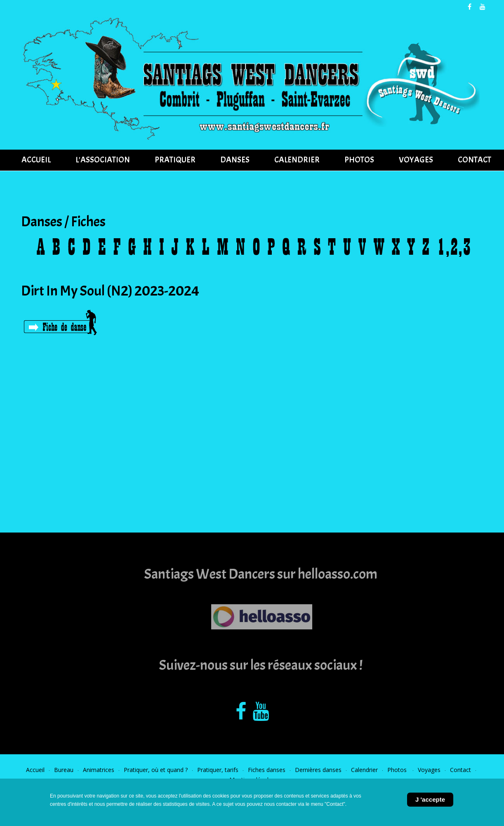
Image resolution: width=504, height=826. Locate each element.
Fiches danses (266, 770)
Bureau (63, 770)
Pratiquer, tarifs (217, 770)
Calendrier (364, 770)
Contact (460, 770)
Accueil (35, 770)
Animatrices (98, 770)
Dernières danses (318, 770)
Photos (397, 770)
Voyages (429, 770)
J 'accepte (430, 799)
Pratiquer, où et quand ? (156, 770)
